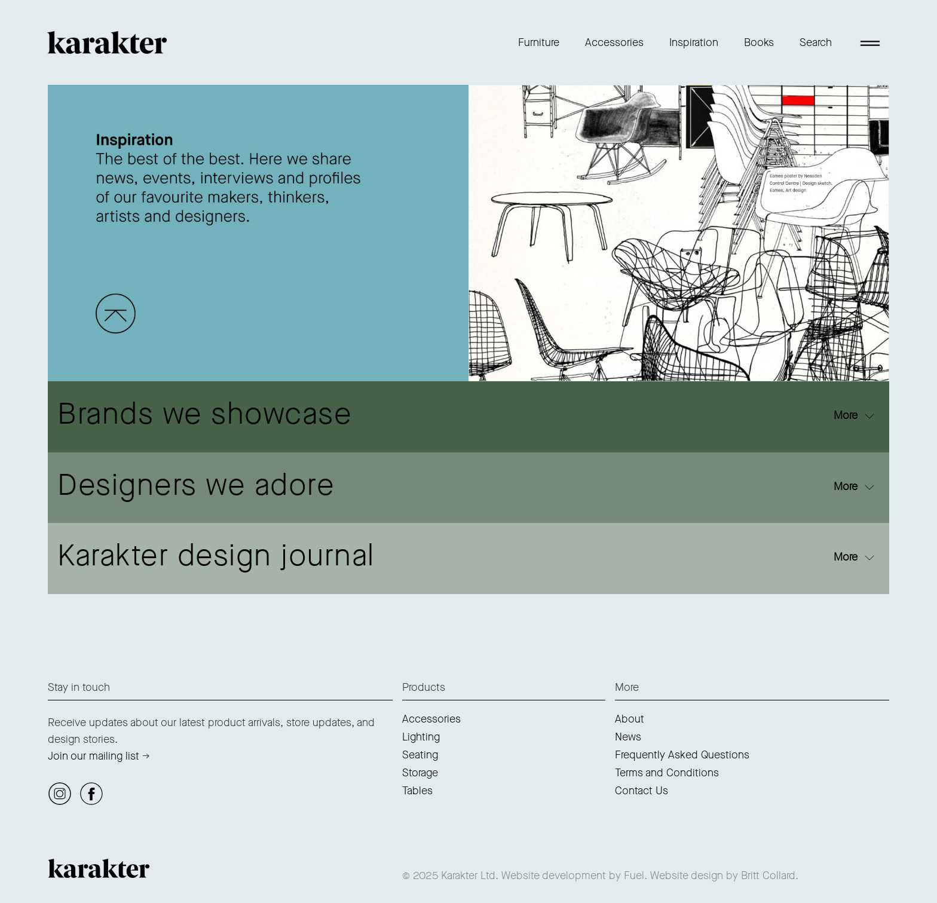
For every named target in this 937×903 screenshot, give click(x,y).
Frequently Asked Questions (682, 755)
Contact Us (641, 790)
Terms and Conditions (667, 773)
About (629, 719)
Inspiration (693, 42)
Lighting (421, 737)
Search (816, 42)
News (628, 737)
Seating (420, 755)
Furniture (538, 42)
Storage (420, 773)
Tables (417, 790)
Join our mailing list (93, 756)
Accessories (614, 42)
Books (759, 42)
